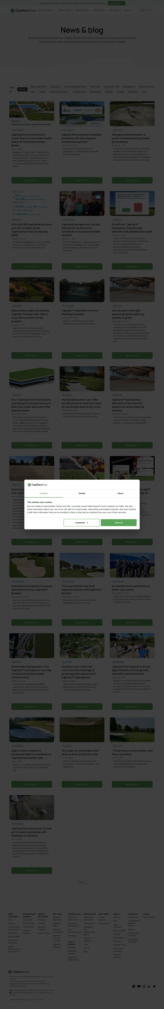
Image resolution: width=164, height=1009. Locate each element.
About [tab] (120, 493)
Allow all (119, 523)
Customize (81, 523)
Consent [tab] (44, 493)
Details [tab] (82, 493)
